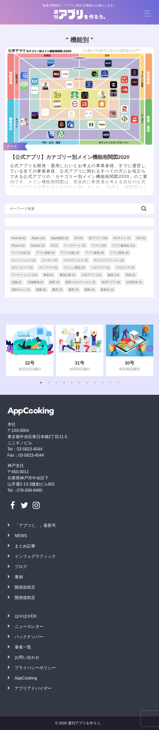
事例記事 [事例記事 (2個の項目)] (67, 274)
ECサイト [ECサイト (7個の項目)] (121, 238)
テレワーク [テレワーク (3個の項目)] (48, 267)
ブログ (21, 566)
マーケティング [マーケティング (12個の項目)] (24, 274)
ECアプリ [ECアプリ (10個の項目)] (98, 238)
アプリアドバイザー (33, 688)
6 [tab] (79, 382)
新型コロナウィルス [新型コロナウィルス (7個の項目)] (80, 282)
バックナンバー (29, 637)
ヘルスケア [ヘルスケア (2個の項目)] (100, 267)
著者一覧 (23, 647)
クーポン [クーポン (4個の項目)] (50, 260)
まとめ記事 (25, 546)
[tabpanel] (30, 350)
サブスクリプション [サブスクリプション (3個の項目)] (109, 260)
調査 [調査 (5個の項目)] (41, 289)
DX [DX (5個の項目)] (79, 238)
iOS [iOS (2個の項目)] (141, 238)
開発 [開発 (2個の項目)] (90, 289)
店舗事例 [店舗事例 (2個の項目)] (35, 282)
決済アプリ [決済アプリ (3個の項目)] (111, 282)
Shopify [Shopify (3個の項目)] (38, 245)
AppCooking (26, 678)
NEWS (21, 536)
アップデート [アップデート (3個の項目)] (74, 245)
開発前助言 (25, 587)
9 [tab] (102, 382)
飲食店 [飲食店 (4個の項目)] (107, 289)
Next (148, 350)
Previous (9, 350)
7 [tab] (87, 382)
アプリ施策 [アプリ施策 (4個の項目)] (45, 252)
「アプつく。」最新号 (35, 525)
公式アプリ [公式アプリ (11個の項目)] (92, 274)
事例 (19, 577)
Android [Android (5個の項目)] (18, 238)
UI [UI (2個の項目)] (54, 245)
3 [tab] (56, 382)
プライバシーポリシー (35, 668)
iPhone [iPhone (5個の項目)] (18, 245)
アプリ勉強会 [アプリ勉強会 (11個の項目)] (123, 245)
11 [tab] (118, 382)
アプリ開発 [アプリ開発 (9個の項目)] (119, 252)
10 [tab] (110, 382)
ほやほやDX (26, 616)
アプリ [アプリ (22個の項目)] (99, 245)
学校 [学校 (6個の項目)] (131, 274)
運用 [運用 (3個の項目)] (73, 289)
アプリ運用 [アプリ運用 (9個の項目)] (94, 252)
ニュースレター (29, 626)
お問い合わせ (27, 657)
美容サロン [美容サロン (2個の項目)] (21, 289)
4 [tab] (64, 382)
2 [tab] (48, 382)
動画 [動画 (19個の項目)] (113, 274)
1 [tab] (40, 382)
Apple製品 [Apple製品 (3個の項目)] (59, 238)
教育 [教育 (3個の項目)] (54, 282)
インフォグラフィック (35, 556)
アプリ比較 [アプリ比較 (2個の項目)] (70, 252)
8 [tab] (95, 382)
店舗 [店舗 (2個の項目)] (17, 282)
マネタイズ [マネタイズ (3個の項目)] (125, 267)
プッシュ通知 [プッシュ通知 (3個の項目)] (74, 267)
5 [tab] (71, 382)
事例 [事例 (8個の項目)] (48, 274)
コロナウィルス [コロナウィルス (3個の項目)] (76, 260)
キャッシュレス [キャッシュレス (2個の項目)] (24, 260)
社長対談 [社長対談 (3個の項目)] (134, 282)
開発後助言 (25, 597)
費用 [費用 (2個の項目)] (57, 289)
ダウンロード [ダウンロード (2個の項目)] (22, 267)
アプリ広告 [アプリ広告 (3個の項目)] (21, 252)
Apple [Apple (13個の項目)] (38, 238)
